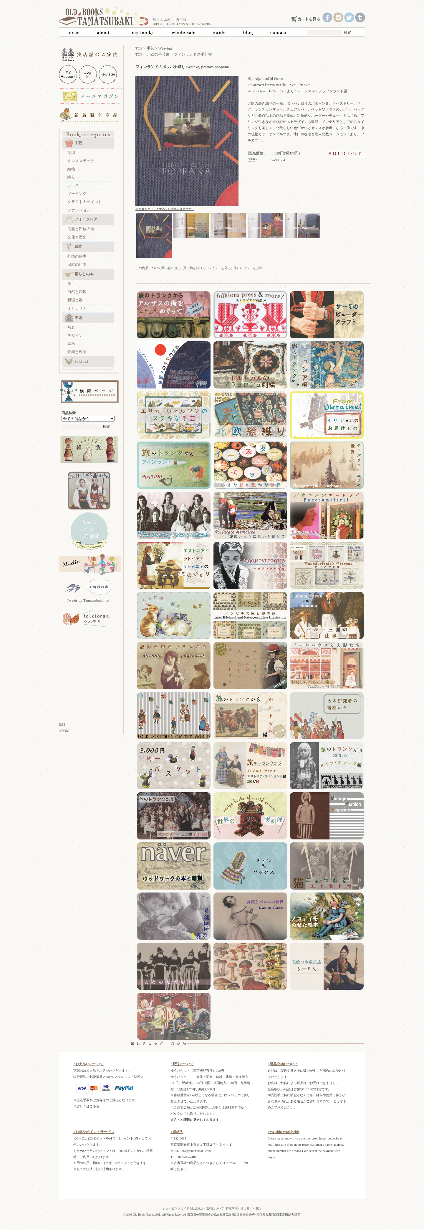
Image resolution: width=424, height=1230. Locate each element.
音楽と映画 (77, 352)
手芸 (73, 143)
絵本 (73, 247)
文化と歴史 (77, 237)
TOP (139, 48)
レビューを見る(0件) (223, 268)
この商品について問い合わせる (158, 268)
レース (73, 185)
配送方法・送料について (207, 1208)
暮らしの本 (79, 274)
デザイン (75, 335)
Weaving (165, 48)
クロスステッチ (80, 161)
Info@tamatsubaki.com (195, 1150)
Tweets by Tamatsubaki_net (88, 600)
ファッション (78, 210)
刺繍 (71, 152)
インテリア (77, 308)
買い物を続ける (194, 268)
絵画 (71, 343)
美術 (73, 318)
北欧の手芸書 (158, 54)
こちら (94, 1106)
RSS (62, 724)
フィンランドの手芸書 (193, 54)
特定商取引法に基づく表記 (243, 1208)
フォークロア (81, 219)
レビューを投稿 (251, 268)
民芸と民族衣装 (80, 229)
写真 (71, 327)
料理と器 (75, 300)
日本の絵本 (77, 264)
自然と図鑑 (77, 291)
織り (71, 177)
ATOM (64, 730)
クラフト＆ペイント (84, 202)
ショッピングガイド (176, 1208)
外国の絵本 (77, 256)
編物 (71, 169)
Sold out (76, 361)
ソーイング (77, 193)
